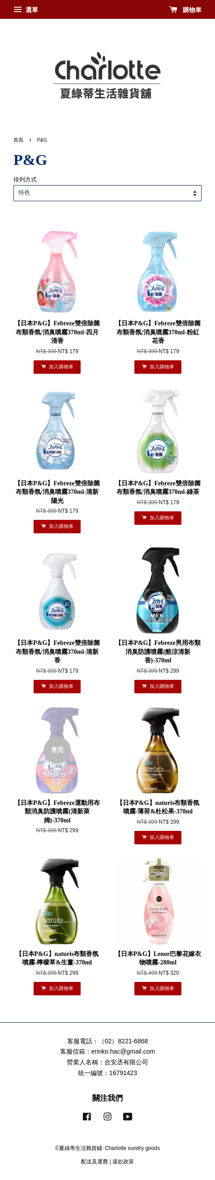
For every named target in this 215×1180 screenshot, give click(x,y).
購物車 (185, 10)
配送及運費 (94, 1161)
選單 (25, 10)
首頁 (18, 140)
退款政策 (123, 1161)
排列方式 (25, 180)
